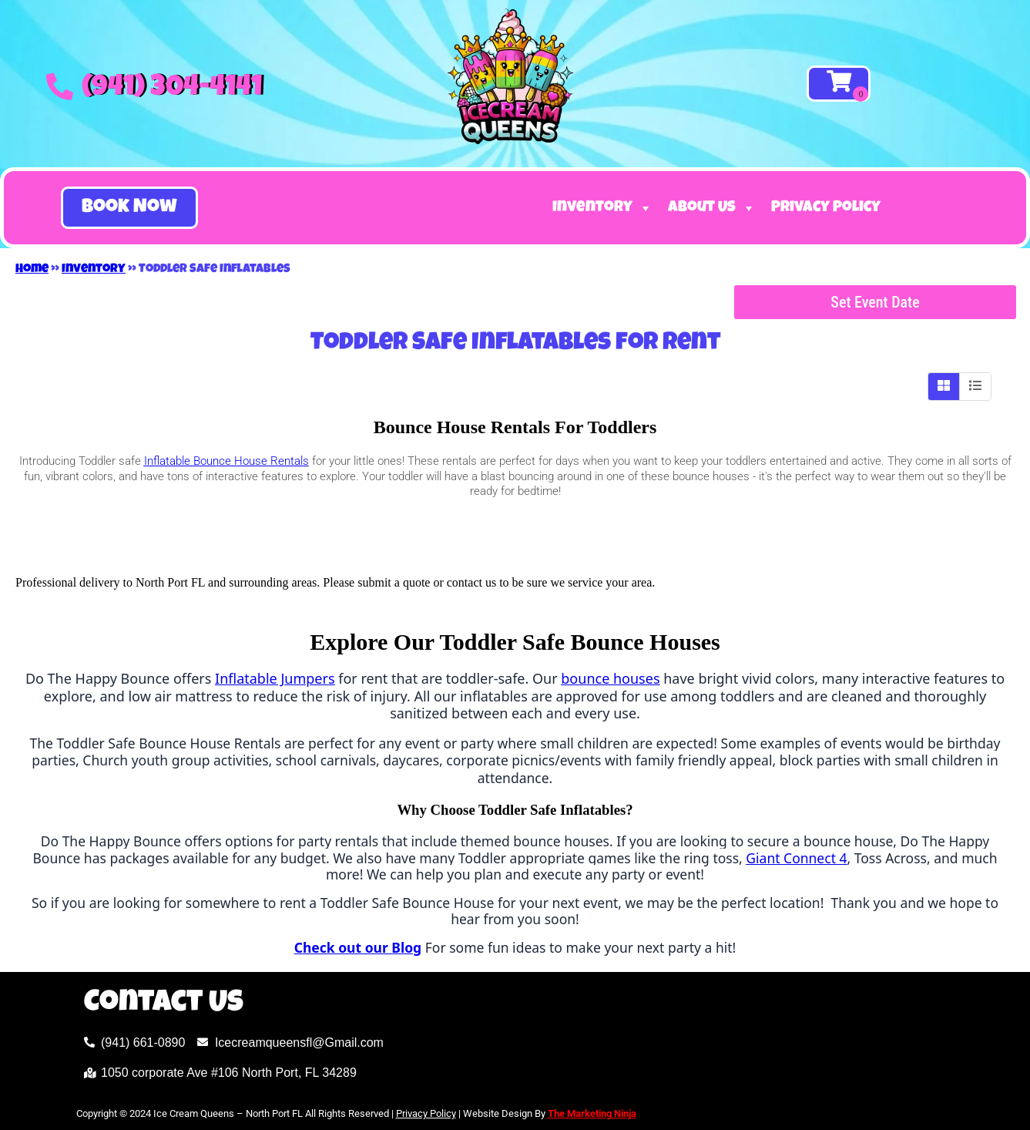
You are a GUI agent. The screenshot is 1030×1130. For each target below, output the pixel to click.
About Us (712, 208)
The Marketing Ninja (592, 1113)
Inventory (602, 208)
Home (32, 270)
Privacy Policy (826, 208)
